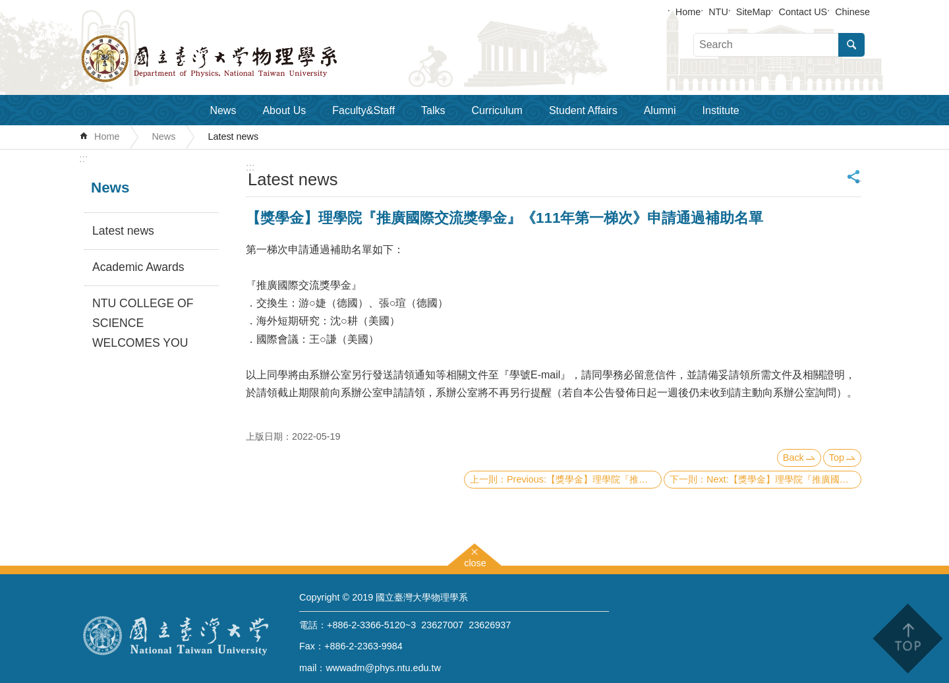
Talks (433, 110)
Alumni (660, 110)
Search (851, 45)
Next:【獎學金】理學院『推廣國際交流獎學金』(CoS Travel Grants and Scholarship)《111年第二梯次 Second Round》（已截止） (783, 479)
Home (688, 12)
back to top (907, 638)
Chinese (852, 12)
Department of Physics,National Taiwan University (244, 58)
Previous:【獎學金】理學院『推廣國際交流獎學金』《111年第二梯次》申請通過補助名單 (584, 479)
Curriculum (497, 110)
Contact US (803, 12)
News (223, 110)
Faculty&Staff (363, 110)
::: (83, 158)
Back (793, 457)
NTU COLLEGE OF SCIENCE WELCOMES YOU (142, 323)
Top (836, 457)
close (475, 561)
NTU (718, 12)
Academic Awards (138, 267)
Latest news (233, 136)
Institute (721, 110)
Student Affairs (583, 110)
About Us (284, 110)
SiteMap (753, 12)
